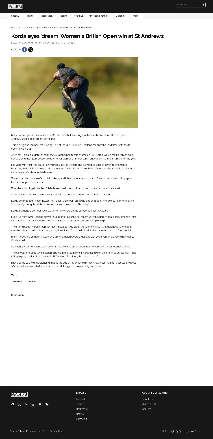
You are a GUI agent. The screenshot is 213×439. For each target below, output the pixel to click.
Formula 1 (78, 16)
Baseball (122, 16)
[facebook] (24, 49)
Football (15, 16)
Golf (23, 27)
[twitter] (30, 49)
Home (14, 27)
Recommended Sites (36, 431)
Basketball (48, 16)
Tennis (31, 16)
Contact (146, 409)
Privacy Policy (17, 431)
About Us (147, 399)
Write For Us (149, 404)
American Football (100, 16)
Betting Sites (56, 431)
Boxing (64, 16)
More (137, 16)
